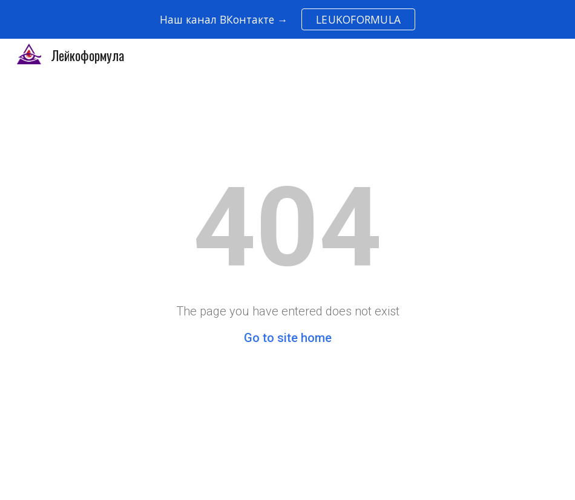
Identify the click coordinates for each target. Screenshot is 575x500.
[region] (287, 19)
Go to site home (288, 338)
